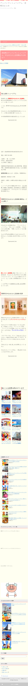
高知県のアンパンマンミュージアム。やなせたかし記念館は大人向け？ (18, 624)
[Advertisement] (14, 26)
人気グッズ (4, 666)
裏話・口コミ (5, 672)
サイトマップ (5, 675)
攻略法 (3, 670)
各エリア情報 (4, 63)
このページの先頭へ (15, 684)
